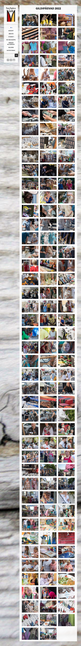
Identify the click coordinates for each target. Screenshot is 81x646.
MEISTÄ (11, 33)
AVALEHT (11, 30)
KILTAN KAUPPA (11, 39)
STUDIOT (11, 36)
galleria (11, 47)
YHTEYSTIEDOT (11, 50)
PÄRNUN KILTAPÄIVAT (11, 43)
